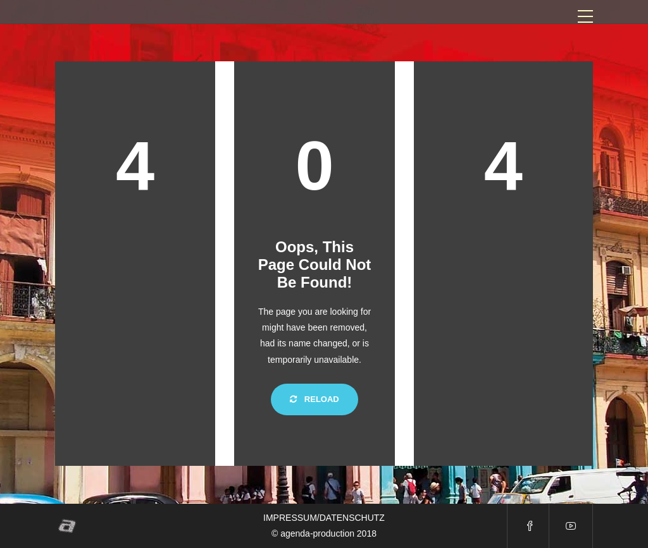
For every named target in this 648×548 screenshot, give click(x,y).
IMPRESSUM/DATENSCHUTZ (324, 518)
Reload (314, 399)
